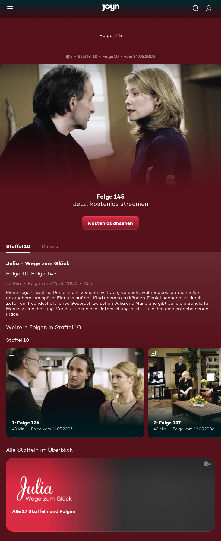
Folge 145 (110, 35)
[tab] (18, 247)
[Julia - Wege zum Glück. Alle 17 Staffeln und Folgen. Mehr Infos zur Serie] (110, 495)
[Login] (208, 8)
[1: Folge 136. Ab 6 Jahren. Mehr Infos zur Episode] (75, 393)
